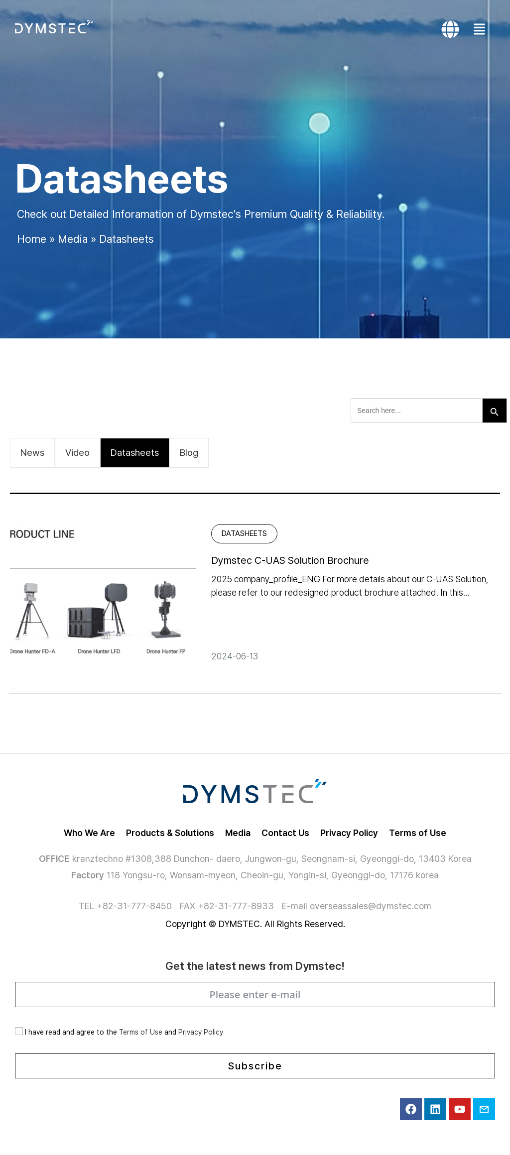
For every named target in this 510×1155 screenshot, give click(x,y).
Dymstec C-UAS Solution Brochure (290, 560)
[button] (482, 29)
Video (77, 452)
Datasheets (135, 452)
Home (31, 238)
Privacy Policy (200, 1032)
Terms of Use (140, 1032)
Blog (189, 452)
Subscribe (255, 1066)
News (32, 452)
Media (73, 238)
